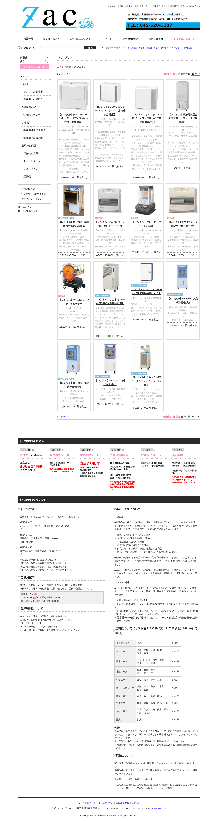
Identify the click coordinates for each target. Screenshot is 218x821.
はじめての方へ (106, 803)
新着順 (176, 73)
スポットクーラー (33, 161)
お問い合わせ (157, 38)
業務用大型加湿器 (33, 99)
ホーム (81, 803)
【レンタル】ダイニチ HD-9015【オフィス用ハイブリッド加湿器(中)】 (146, 118)
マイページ (107, 38)
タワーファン (176, 48)
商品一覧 (28, 38)
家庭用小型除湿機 (33, 138)
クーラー (164, 48)
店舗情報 (135, 803)
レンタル (125, 48)
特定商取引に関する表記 (33, 194)
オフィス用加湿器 (33, 91)
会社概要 (52, 38)
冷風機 (149, 48)
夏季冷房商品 (29, 145)
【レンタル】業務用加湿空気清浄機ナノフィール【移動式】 (182, 118)
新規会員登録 (131, 38)
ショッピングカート (185, 38)
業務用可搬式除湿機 (34, 130)
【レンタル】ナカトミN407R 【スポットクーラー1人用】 (147, 381)
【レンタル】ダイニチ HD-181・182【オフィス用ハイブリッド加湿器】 (73, 118)
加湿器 (134, 48)
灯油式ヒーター (31, 114)
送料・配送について (80, 38)
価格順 (167, 73)
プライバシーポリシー (32, 199)
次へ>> (65, 73)
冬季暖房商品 (29, 107)
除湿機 (141, 48)
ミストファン (30, 168)
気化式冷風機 (30, 153)
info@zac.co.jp (159, 808)
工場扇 (156, 48)
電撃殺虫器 (188, 48)
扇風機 (27, 176)
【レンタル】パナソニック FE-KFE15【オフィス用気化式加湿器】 (111, 111)
